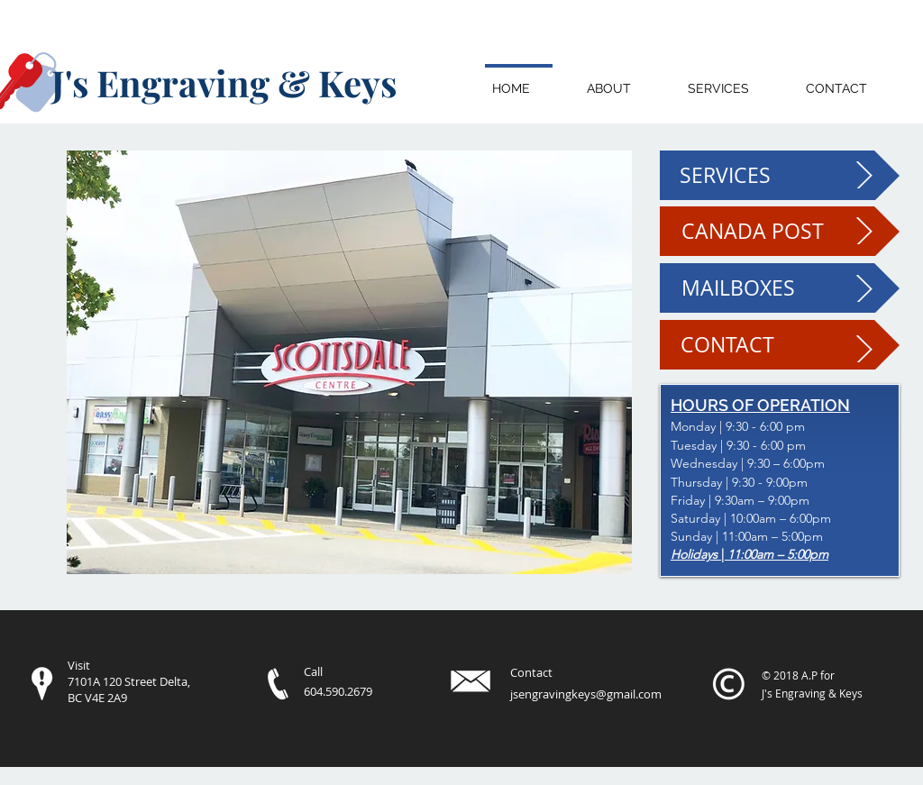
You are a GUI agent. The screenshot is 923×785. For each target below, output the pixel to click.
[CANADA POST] (780, 231)
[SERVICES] (780, 175)
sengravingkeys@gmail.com (587, 694)
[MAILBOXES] (780, 288)
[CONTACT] (780, 345)
